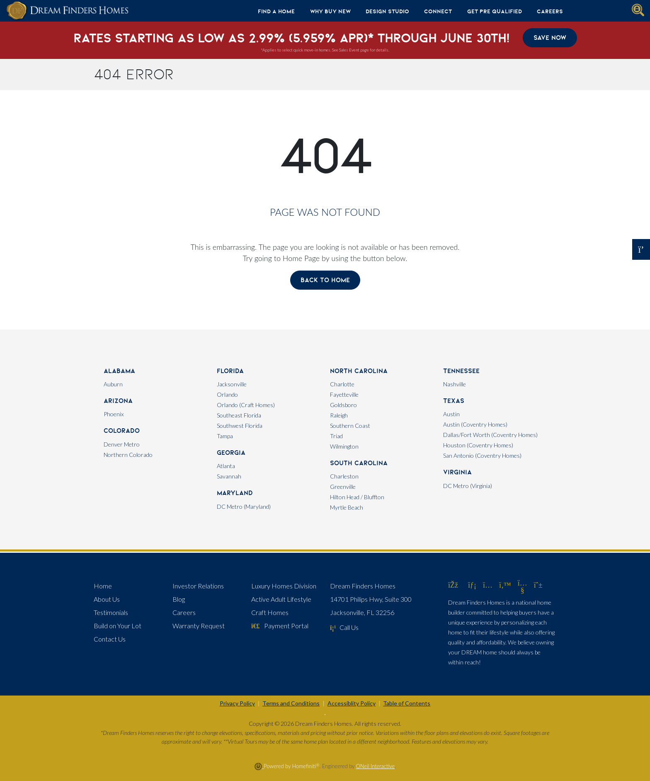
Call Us (344, 627)
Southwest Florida (239, 425)
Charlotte (342, 384)
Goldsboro (343, 404)
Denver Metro (122, 444)
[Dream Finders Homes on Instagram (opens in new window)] (487, 584)
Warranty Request (198, 626)
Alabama (119, 371)
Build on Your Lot (117, 626)
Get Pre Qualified (494, 11)
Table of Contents (406, 703)
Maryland (235, 493)
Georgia (231, 452)
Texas (453, 401)
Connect (438, 11)
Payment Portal (279, 626)
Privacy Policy (237, 703)
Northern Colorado (128, 454)
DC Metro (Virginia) (467, 485)
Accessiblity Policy (351, 703)
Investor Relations (198, 586)
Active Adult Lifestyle (281, 599)
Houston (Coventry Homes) (478, 445)
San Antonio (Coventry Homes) (482, 455)
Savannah (229, 476)
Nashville (454, 384)
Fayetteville (344, 394)
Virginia (457, 472)
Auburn (113, 384)
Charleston (344, 476)
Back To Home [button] (325, 280)
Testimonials (111, 612)
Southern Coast (350, 425)
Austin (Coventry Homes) (475, 424)
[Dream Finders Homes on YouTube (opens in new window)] (522, 590)
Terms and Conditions (291, 703)
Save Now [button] (550, 37)
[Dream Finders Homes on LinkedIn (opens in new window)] (472, 584)
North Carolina (359, 371)
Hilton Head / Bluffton (357, 496)
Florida (230, 371)
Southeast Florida (239, 415)
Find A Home (276, 11)
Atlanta (226, 465)
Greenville (343, 486)
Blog (178, 599)
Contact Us (110, 639)
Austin (451, 413)
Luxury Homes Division (283, 586)
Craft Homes (270, 612)
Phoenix (114, 413)
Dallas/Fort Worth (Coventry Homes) (490, 434)
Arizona (118, 401)
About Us (107, 599)
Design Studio (387, 11)
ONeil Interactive (375, 766)
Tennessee (461, 371)
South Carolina (359, 463)
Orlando (227, 394)
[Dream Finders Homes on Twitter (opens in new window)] (505, 584)
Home (103, 586)
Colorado (122, 430)
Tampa (225, 435)
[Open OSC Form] (641, 249)
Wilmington (344, 446)
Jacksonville (232, 384)
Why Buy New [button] (330, 11)
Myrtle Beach (346, 507)
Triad (336, 435)
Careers (550, 11)
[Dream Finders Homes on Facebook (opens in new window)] (453, 584)
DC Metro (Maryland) (244, 506)
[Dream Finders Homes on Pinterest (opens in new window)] (538, 584)
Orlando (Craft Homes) (246, 404)
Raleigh (339, 415)
